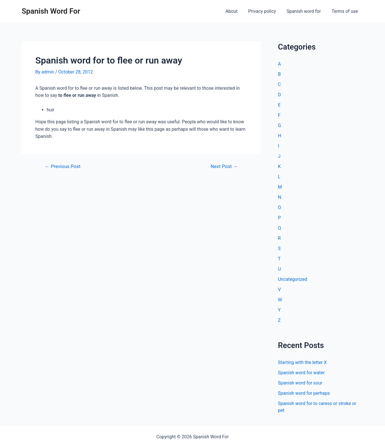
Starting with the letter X (302, 362)
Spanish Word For (51, 11)
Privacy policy (266, 11)
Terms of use (345, 11)
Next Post (224, 166)
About (237, 11)
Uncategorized (292, 279)
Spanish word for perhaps (304, 393)
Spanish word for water (301, 372)
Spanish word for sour (300, 383)
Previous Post (63, 166)
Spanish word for (306, 11)
